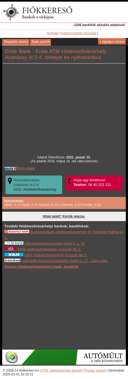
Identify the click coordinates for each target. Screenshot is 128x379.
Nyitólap (53, 33)
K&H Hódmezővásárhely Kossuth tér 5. (56, 255)
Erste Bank (26, 168)
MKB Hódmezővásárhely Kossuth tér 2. (49, 249)
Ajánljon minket (111, 42)
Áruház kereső (94, 370)
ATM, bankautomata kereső (61, 370)
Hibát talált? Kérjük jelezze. (64, 216)
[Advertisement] (64, 309)
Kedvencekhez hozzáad (78, 33)
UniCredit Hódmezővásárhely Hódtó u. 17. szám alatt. (64, 261)
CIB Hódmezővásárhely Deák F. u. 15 (54, 243)
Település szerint (16, 42)
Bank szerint (40, 42)
